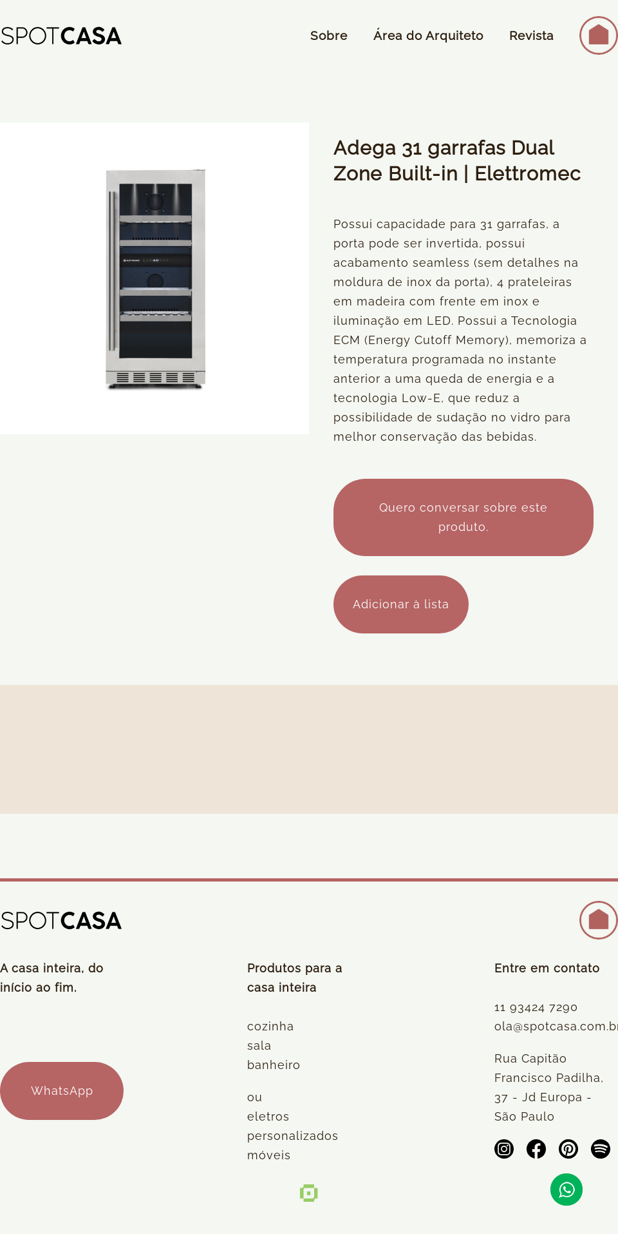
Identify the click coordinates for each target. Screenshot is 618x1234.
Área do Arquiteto (428, 35)
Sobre (329, 35)
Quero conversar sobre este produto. (463, 517)
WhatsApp (62, 1090)
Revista (531, 35)
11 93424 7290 (536, 1007)
